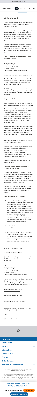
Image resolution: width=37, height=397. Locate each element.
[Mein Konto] (29, 8)
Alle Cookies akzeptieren (19, 394)
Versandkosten (15, 369)
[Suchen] (21, 8)
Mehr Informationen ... (18, 386)
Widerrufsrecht (15, 370)
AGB (30, 369)
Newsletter (7, 369)
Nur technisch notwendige (13, 390)
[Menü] (7, 8)
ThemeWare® (18, 378)
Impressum (23, 370)
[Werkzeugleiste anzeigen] (17, 8)
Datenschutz (24, 369)
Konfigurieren (29, 390)
